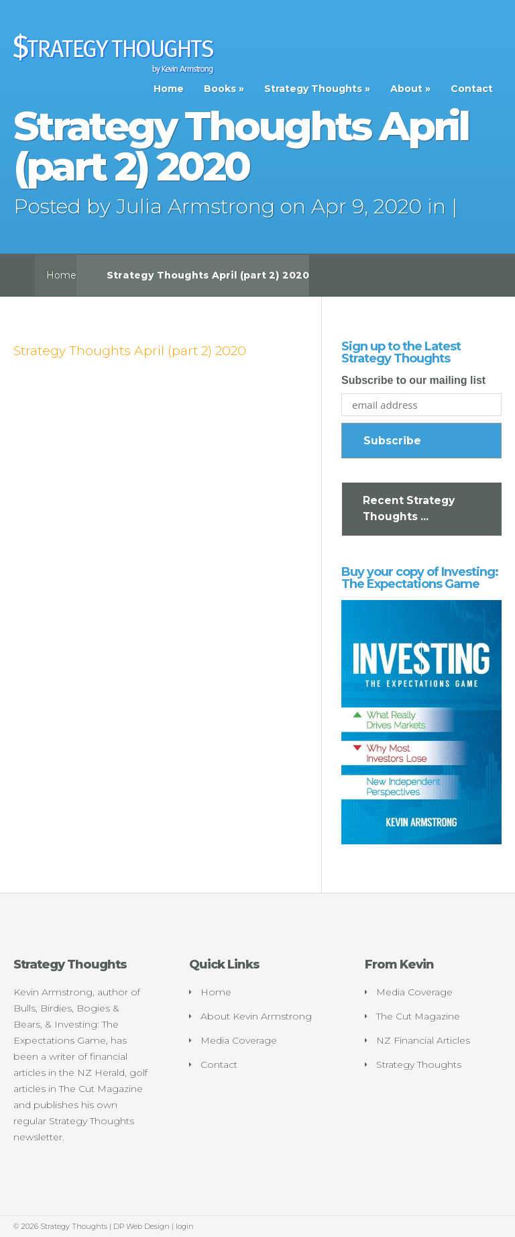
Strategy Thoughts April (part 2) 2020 (129, 350)
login (185, 1226)
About (406, 89)
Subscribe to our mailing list (413, 380)
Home (169, 89)
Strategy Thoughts (313, 89)
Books (220, 89)
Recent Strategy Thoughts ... (409, 508)
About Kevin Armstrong (256, 1016)
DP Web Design (141, 1226)
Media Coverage (239, 1040)
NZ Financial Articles (423, 1040)
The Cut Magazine (418, 1016)
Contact (472, 89)
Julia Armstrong (195, 206)
